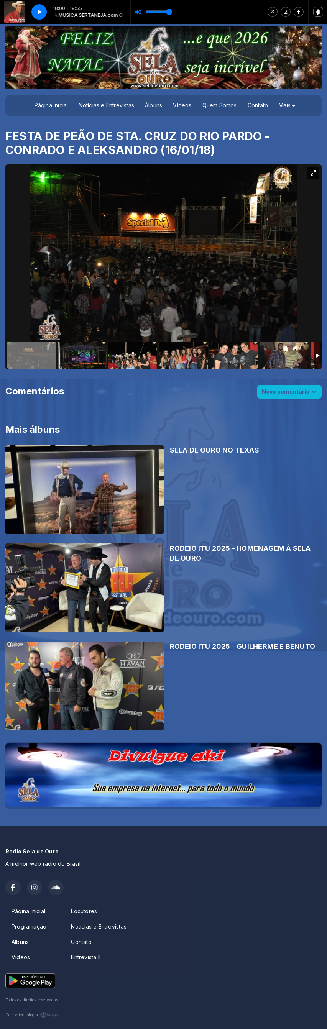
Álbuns (153, 105)
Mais (287, 105)
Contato (258, 105)
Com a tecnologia (32, 1015)
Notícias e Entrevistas (106, 105)
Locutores (84, 911)
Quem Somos (219, 105)
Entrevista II (85, 957)
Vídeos (182, 105)
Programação (29, 926)
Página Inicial (51, 105)
